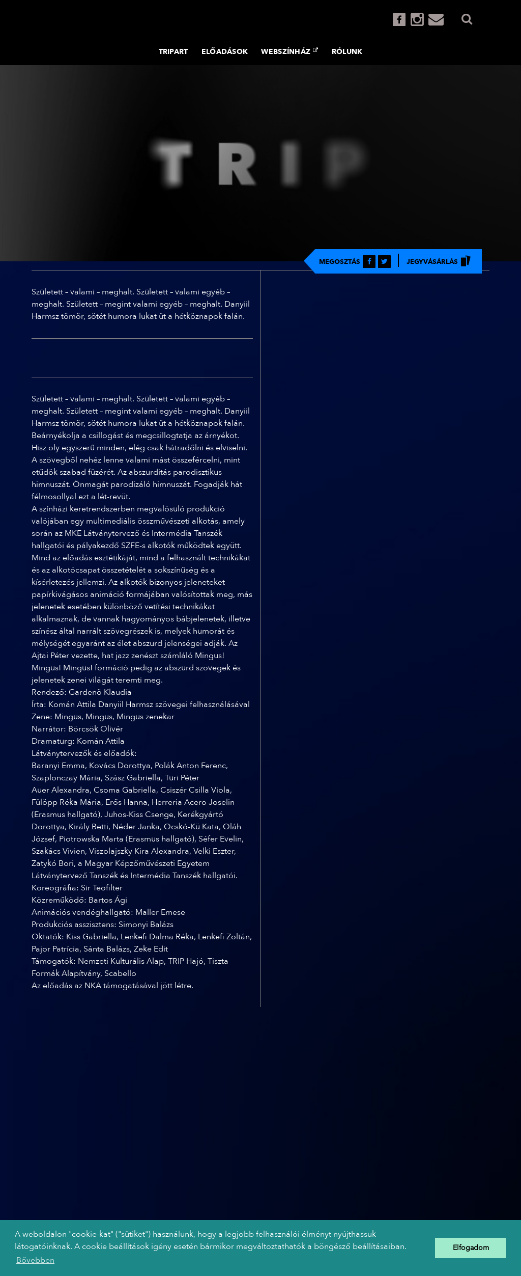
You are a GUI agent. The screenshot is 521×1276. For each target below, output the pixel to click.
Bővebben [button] (35, 1260)
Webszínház (289, 51)
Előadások (224, 52)
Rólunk (347, 52)
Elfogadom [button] (471, 1248)
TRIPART (173, 52)
